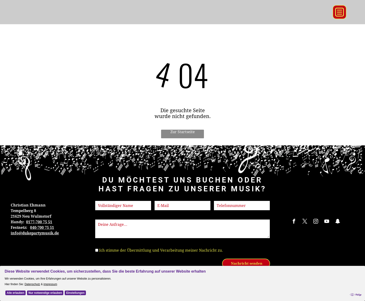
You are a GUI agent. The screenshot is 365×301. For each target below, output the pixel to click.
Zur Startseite (182, 132)
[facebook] (293, 222)
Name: (101, 198)
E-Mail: (161, 198)
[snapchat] (337, 222)
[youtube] (326, 222)
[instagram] (315, 222)
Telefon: (221, 198)
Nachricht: (104, 216)
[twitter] (304, 222)
